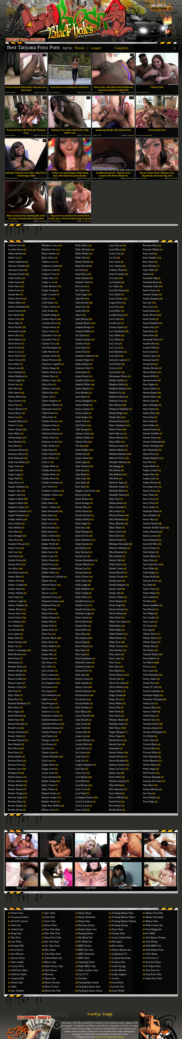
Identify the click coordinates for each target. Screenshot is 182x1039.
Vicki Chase (149, 740)
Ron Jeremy (115, 805)
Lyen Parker (115, 364)
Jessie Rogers (82, 417)
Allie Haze (13, 388)
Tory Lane (148, 670)
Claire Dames (48, 458)
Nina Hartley (115, 650)
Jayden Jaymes (82, 339)
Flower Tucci (48, 707)
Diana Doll (47, 609)
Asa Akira (13, 568)
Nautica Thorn (116, 597)
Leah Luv (80, 760)
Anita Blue (13, 531)
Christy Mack (48, 437)
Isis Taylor (80, 290)
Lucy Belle (114, 335)
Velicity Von (149, 719)
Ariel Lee (12, 552)
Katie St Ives (81, 535)
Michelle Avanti (117, 486)
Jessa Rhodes (82, 392)
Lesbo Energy (119, 966)
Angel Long (14, 474)
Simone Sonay (150, 437)
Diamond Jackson (50, 601)
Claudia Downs (49, 470)
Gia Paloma (47, 744)
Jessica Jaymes (82, 409)
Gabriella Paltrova (51, 724)
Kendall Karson (83, 601)
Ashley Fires (14, 580)
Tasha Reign (149, 572)
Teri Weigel (148, 613)
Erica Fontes (48, 670)
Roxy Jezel (148, 253)
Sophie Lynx (149, 478)
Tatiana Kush (149, 576)
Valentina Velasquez (153, 699)
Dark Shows (51, 970)
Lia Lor (113, 257)
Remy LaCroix (116, 769)
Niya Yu (113, 662)
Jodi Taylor (81, 425)
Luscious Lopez (117, 360)
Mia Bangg (114, 466)
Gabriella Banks (50, 719)
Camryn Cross (49, 274)
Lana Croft (80, 724)
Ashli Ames (14, 597)
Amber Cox (14, 425)
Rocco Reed (115, 793)
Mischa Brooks (116, 515)
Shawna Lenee (150, 380)
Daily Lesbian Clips (88, 970)
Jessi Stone (80, 396)
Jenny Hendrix (82, 388)
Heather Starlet (49, 801)
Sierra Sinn (148, 417)
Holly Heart (81, 245)
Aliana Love (14, 368)
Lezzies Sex (118, 986)
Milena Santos (116, 503)
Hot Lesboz (117, 945)
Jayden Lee (81, 343)
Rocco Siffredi (116, 797)
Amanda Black (15, 421)
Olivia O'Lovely (117, 683)
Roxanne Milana (151, 249)
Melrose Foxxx (116, 458)
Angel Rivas (14, 482)
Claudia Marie (49, 474)
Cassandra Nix (49, 339)
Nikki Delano (116, 638)
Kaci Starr (80, 486)
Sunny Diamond (151, 531)
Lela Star (79, 769)
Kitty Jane (80, 674)
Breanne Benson (16, 740)
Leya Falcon (115, 245)
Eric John (46, 666)
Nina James (115, 654)
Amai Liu (13, 417)
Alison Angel (14, 380)
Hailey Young (48, 781)
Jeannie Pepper (82, 360)
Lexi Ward (80, 793)
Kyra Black (81, 711)
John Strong (81, 429)
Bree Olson (13, 748)
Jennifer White (82, 384)
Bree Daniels (14, 744)
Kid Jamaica (81, 638)
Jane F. (78, 315)
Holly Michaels (83, 249)
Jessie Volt (80, 421)
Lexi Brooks (81, 785)
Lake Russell (81, 719)
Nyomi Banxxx (116, 674)
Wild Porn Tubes (19, 970)
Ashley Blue (14, 576)
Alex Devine (14, 315)
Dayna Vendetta (49, 568)
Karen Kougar (82, 503)
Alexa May (13, 323)
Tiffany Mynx (150, 638)
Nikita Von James (117, 621)
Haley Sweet (48, 785)
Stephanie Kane (150, 511)
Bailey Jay (13, 646)
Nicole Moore (116, 613)
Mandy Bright (116, 413)
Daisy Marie (48, 503)
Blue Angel (13, 711)
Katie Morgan (82, 531)
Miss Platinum (116, 519)
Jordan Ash (81, 454)
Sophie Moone (150, 482)
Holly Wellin (81, 253)
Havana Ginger (49, 797)
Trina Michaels (150, 674)
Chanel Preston (49, 360)
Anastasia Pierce (16, 454)
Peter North (115, 711)
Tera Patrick (149, 609)
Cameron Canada (50, 266)
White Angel (149, 769)
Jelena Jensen (82, 364)
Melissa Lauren (117, 445)
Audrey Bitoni (15, 609)
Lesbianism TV (119, 954)
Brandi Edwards (16, 724)
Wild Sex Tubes (19, 974)
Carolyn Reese (49, 327)
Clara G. (46, 462)
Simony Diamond (151, 441)
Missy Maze (115, 527)
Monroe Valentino (118, 548)
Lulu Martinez (116, 351)
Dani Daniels (48, 527)
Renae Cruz (115, 773)
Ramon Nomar (116, 752)
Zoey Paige (148, 801)
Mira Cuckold (116, 507)
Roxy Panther (149, 257)
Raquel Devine (116, 756)
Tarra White (149, 568)
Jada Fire (79, 298)
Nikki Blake (115, 629)
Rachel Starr (115, 744)
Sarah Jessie (149, 311)
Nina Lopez (115, 658)
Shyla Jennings (150, 405)
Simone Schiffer (151, 433)
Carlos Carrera (49, 306)
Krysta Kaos (81, 699)
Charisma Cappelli (51, 364)
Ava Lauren (14, 634)
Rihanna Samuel (117, 781)
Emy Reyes (47, 662)
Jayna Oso (80, 351)
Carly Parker (48, 311)
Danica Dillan (49, 535)
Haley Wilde (48, 789)
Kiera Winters (82, 646)
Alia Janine (13, 364)
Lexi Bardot (81, 777)
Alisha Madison (16, 376)
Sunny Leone (149, 535)
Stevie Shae (149, 519)
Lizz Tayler (114, 294)
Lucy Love (114, 347)
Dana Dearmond (50, 511)
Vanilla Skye (149, 715)
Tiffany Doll (149, 634)
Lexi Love (80, 789)
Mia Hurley (115, 470)
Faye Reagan (48, 703)
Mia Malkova (116, 474)
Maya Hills (114, 441)
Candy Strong (48, 290)
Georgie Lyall (48, 740)
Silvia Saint (148, 421)
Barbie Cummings (17, 650)
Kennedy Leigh (83, 613)
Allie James (14, 392)
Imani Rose (81, 274)
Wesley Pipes (149, 764)
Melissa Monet (116, 450)
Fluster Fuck (22, 857)
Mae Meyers (115, 405)
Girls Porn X (152, 958)
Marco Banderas (117, 425)
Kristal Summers (83, 691)
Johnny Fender (82, 437)
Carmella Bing (49, 315)
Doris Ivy (46, 634)
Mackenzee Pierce (118, 376)
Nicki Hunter (115, 601)
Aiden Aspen (14, 282)
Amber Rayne (15, 429)
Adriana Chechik (16, 266)
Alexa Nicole (14, 327)
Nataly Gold (115, 589)
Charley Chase (49, 380)
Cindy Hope (48, 450)
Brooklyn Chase (50, 245)
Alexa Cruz (13, 319)
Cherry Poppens (50, 400)
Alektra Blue (14, 302)
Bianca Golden (15, 679)
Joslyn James (82, 458)
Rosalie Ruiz (115, 809)
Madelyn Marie (117, 384)
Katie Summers (83, 540)
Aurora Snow (14, 613)
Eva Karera (47, 687)
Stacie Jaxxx (149, 499)
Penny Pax (114, 699)
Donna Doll (47, 625)
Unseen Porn (17, 966)
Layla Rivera (81, 748)
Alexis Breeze (15, 339)
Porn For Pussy (153, 962)
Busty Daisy (48, 257)
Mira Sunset (115, 511)
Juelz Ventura (82, 466)
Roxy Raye (148, 261)
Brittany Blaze (15, 801)
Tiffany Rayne (150, 642)
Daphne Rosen (49, 548)
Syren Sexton (149, 548)
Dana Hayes (48, 515)
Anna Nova (13, 540)
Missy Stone (115, 531)
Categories (121, 48)
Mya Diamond (116, 552)
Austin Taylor (15, 617)
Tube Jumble (17, 962)
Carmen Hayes (49, 319)
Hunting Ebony (85, 933)
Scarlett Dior (149, 343)
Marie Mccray (116, 433)
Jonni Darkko (82, 450)
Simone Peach (150, 429)
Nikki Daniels (116, 634)
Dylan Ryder (48, 642)
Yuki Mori (148, 785)
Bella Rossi (13, 658)
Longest (96, 48)
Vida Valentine (150, 756)
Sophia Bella (149, 466)
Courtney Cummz (50, 490)
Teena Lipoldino (151, 605)
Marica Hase (115, 429)
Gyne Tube (50, 921)
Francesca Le (48, 711)
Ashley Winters (15, 593)
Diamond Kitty (49, 605)
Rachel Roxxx (116, 740)
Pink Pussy (114, 728)
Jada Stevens (81, 302)
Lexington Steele (83, 797)
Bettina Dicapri (15, 670)
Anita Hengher (15, 535)
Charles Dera (48, 376)
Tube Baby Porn (53, 954)
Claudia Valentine (50, 482)
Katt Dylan (80, 548)
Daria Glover (48, 552)
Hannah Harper (49, 793)
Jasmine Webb (82, 331)
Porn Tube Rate (52, 929)
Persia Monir (115, 703)
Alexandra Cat (15, 331)
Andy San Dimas (16, 462)
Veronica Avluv (150, 724)
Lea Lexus (80, 752)
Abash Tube (17, 982)
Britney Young (15, 793)
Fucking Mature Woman (124, 921)
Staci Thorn (148, 495)
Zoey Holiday (149, 797)
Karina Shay (81, 507)
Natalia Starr (115, 580)
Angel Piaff (14, 478)
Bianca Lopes (15, 683)
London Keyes (116, 315)
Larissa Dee (81, 732)
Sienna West (149, 413)
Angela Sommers (16, 486)
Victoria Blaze (150, 744)
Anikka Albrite (15, 519)
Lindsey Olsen (116, 270)
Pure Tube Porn (52, 933)
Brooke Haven (15, 809)
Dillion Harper (49, 617)
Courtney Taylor (50, 495)
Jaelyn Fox (80, 306)
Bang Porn (22, 886)
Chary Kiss (47, 384)
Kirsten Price (81, 670)
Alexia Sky (13, 335)
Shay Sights (149, 384)
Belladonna (13, 662)
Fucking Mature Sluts (122, 913)
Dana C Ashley (49, 507)
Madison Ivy (115, 392)
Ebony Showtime (86, 917)
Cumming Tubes (86, 962)
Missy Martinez (117, 523)
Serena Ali (148, 364)
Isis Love (80, 286)
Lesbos (115, 978)
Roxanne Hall (149, 245)
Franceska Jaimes (50, 715)
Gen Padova (48, 736)
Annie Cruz (14, 548)
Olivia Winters (116, 687)
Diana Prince (48, 613)
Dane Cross (47, 523)
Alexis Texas (14, 360)
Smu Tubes (50, 950)
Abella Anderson (16, 261)
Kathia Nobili (82, 519)
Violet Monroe (150, 760)
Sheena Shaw (149, 396)
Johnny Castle (82, 433)
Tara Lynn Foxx (151, 564)
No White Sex (85, 941)
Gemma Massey (50, 732)
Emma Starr (48, 658)
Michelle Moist (116, 490)
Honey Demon (82, 261)
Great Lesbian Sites (121, 937)
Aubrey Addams (16, 605)
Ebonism (49, 974)
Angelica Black (15, 499)
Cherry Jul (47, 396)
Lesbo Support (119, 974)
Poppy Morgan (116, 732)
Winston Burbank (151, 777)
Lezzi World (118, 990)
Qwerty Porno (18, 958)
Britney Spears (15, 789)
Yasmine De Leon (152, 781)
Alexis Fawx (14, 343)
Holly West (81, 257)
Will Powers (149, 773)
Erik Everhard (49, 679)
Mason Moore (116, 437)
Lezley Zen (114, 253)
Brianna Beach (15, 760)
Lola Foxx (114, 306)
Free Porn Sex (153, 970)
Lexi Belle (80, 781)
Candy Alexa (48, 278)
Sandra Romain (150, 298)
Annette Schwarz (16, 544)
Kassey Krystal (82, 515)
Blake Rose (13, 699)
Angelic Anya (15, 490)
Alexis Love (14, 351)
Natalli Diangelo (117, 585)
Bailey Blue (14, 638)
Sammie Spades (151, 294)
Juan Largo (80, 462)
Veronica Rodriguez (153, 732)
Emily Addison (49, 646)
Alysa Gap (13, 405)
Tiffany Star (149, 646)
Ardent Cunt (160, 857)
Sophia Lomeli (150, 470)
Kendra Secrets (82, 609)
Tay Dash (147, 585)
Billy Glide (13, 695)
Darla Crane (48, 556)
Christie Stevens (50, 421)
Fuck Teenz (117, 929)
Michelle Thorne (117, 495)
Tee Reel (147, 601)
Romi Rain (114, 801)
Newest (79, 48)
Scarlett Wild (149, 347)
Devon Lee (47, 593)
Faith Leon (47, 699)
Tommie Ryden (150, 654)
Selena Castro (149, 356)
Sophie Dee (148, 474)
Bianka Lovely (15, 687)
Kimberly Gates (83, 662)
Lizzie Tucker (116, 298)
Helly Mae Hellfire (51, 805)
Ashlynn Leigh (15, 601)
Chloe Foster (48, 413)
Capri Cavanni (49, 294)
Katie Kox (80, 527)
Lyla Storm (114, 372)
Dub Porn (56, 886)
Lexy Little (81, 809)
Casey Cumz (48, 331)
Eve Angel (47, 691)
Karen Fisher (81, 499)
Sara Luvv (148, 306)
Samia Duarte (149, 290)
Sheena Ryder (150, 392)
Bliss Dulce (14, 707)
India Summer (82, 278)
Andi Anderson (15, 458)
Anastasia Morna (16, 450)
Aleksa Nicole (15, 298)
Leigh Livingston (84, 764)
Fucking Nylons (120, 925)
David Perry (48, 564)
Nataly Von (114, 593)
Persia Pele (114, 707)
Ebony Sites (84, 921)
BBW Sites (83, 958)
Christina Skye (49, 429)
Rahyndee (114, 748)
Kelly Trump (81, 593)
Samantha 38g (150, 278)
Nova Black (115, 670)
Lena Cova (80, 773)
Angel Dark (14, 470)
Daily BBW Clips (87, 966)
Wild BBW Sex (153, 945)
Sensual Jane (149, 360)
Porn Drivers (17, 954)
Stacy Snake (149, 507)
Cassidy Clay (48, 343)
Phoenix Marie (116, 719)
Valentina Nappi (151, 695)
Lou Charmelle (116, 331)
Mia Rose (114, 478)
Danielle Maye (49, 540)
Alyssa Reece (14, 413)
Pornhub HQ (125, 886)
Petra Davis (115, 715)
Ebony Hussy (85, 913)
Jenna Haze (81, 372)
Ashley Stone (14, 589)
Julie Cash (80, 478)
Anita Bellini (14, 527)
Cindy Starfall (49, 454)
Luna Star (114, 356)
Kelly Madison (82, 589)
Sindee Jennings (151, 445)
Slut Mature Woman (156, 937)
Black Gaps (50, 962)
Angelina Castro (16, 507)
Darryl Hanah (48, 560)
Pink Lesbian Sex (154, 925)
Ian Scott (79, 270)
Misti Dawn (115, 535)
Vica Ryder (148, 736)
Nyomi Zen (114, 679)
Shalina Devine (150, 368)
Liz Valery (114, 286)
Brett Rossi (13, 752)
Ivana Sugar (81, 294)
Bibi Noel (13, 691)
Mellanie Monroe (117, 454)
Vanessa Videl (150, 711)
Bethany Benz (15, 666)
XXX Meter (152, 954)
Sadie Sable (149, 270)
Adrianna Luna (15, 270)
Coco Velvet (48, 486)
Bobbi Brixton (15, 715)
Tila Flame (148, 650)
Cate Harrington (50, 347)
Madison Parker (117, 396)
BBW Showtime (86, 954)
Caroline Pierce (49, 323)
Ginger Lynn (48, 769)
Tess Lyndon (149, 617)
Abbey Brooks (15, 253)
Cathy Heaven (49, 351)
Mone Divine (115, 540)
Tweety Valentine (151, 691)
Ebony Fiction (52, 986)
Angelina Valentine (17, 511)
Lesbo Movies (119, 970)
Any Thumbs (17, 990)
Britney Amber (15, 781)
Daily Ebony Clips (54, 966)
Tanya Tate (148, 560)
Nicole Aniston (116, 609)
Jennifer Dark (82, 380)
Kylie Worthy (82, 707)
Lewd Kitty (117, 982)
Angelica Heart (15, 503)
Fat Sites (82, 978)
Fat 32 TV (83, 974)
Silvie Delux (149, 425)
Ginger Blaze (48, 764)
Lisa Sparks (115, 282)
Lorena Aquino (116, 327)
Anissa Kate (14, 523)
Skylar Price (149, 454)
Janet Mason (81, 319)
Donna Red (47, 629)
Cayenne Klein (49, 356)
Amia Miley (14, 433)
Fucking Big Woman (88, 982)
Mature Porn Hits (154, 913)
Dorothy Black (49, 638)
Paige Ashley (115, 691)
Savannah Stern (150, 339)
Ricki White (115, 777)
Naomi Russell (116, 572)
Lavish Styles (82, 744)
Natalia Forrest (116, 576)
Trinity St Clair (150, 687)
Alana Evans (14, 290)
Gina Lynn (47, 760)
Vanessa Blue (149, 707)
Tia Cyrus (148, 625)
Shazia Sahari (149, 388)
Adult (13, 986)
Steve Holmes (150, 515)
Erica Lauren (48, 674)
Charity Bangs (49, 368)
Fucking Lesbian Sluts (89, 986)
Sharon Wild (149, 376)
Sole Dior (147, 462)
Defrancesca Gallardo (52, 576)
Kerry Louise (82, 617)
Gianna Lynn (48, 752)
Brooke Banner (15, 805)
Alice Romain (15, 372)
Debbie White (49, 572)
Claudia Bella (48, 466)
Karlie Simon (82, 511)
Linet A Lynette (117, 274)
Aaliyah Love (15, 245)
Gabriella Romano (51, 728)
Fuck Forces (160, 886)
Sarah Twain (149, 319)
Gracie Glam (48, 773)
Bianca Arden (15, 674)
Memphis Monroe (118, 462)
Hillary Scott (48, 809)
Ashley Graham (16, 585)
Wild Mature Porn (155, 950)
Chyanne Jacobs (50, 441)
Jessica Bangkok (83, 400)
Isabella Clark (82, 282)
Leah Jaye (80, 756)
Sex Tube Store (52, 945)
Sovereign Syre (150, 486)
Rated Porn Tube (53, 937)
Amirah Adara (15, 437)
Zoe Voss (147, 793)
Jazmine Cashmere (84, 356)
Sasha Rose (148, 331)
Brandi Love (14, 728)
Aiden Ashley (15, 278)
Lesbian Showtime (121, 958)
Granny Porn (118, 933)
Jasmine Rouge (82, 327)
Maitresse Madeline (119, 409)
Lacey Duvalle (82, 715)
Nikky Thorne (116, 646)
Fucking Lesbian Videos (90, 990)
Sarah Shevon (149, 315)
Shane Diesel (149, 372)
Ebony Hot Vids (52, 990)
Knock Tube (51, 925)
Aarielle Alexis (15, 249)
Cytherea (46, 499)
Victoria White (150, 752)
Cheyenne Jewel (50, 409)
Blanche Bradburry (17, 703)
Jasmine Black (82, 323)
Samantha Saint (150, 286)
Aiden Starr (14, 286)
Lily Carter (114, 261)
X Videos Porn (153, 966)
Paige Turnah (115, 695)
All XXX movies (91, 857)
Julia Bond (80, 474)
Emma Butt (47, 650)
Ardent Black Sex (53, 958)
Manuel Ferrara (117, 421)
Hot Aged (117, 941)
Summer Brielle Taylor (154, 527)
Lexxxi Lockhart (83, 801)
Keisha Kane (81, 572)
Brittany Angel (15, 797)
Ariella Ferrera (15, 560)
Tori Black (148, 662)
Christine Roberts (50, 433)
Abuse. (121, 1037)
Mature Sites (152, 921)
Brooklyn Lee (48, 249)
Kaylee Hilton (82, 564)
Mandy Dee (115, 417)
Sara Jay (147, 302)
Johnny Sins (81, 441)
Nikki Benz (114, 625)
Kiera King (81, 642)
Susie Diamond (150, 540)
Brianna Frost (15, 764)
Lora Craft (114, 319)
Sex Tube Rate (52, 941)
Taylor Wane (149, 593)
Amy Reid (13, 445)
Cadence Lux (48, 261)
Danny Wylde (48, 544)
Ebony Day (50, 978)
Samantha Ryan (150, 282)
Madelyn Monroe (117, 388)
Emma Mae (47, 654)
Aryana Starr (14, 564)
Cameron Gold (49, 270)
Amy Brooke (14, 441)
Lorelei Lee (115, 323)
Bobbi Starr (14, 719)
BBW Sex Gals (85, 950)
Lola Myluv (115, 311)
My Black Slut (85, 937)
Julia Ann (80, 470)
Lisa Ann (113, 278)
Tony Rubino (149, 658)
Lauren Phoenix (83, 740)
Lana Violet (81, 728)
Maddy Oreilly (116, 380)
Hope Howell (82, 266)
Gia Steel (46, 748)
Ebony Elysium (52, 982)
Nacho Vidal (115, 560)
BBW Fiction (85, 945)
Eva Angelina (48, 683)
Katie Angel (81, 523)
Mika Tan (114, 499)
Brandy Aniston (16, 732)
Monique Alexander (119, 544)
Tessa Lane (148, 621)
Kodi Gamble (82, 683)
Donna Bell (47, 621)
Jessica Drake (82, 405)
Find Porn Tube (153, 974)
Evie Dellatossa (49, 695)
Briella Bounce (15, 777)
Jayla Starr (80, 347)
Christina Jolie (49, 425)
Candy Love (48, 282)
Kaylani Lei (81, 556)
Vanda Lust (148, 703)
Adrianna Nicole (16, 274)
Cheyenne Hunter (50, 405)
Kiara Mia (80, 634)
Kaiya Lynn (81, 495)
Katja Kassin (81, 544)
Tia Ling (147, 629)
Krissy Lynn (81, 687)
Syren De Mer (150, 544)
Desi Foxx (47, 589)
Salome (146, 274)
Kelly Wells (81, 597)
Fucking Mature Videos (123, 917)
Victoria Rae (149, 748)
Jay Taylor (80, 335)
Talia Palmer (149, 552)
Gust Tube (50, 917)
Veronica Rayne (151, 728)
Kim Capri (80, 654)
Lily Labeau (115, 266)
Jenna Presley (82, 376)
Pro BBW (150, 933)
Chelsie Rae (48, 392)
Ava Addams (14, 621)
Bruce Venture (49, 253)
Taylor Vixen (149, 589)
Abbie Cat (13, 257)
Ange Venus (14, 466)
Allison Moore (15, 396)
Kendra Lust (81, 605)
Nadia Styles (115, 564)
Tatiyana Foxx (150, 580)
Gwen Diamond (49, 777)
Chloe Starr (47, 417)
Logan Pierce (115, 302)
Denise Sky (47, 580)
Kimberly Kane (83, 666)
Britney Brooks (15, 785)
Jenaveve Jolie (82, 368)
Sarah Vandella (150, 323)
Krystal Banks (82, 703)
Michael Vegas (116, 482)
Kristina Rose (82, 695)
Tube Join (125, 857)
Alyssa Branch (15, 409)
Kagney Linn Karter (85, 490)
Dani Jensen (48, 531)
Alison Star (13, 384)
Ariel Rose (13, 556)
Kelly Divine (81, 576)
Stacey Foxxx (149, 490)
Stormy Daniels (150, 523)
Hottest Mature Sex (121, 950)
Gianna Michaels (50, 756)
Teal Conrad (149, 597)
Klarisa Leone (82, 679)
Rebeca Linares (117, 764)
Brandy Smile (15, 736)
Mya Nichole (115, 556)
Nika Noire (114, 617)
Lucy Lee (113, 343)
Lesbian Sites (118, 962)
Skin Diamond (150, 450)
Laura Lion (81, 736)
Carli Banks (48, 302)
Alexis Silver (14, 356)
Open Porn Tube (154, 978)
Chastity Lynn (49, 388)
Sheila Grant (149, 400)
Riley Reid (114, 785)
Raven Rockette (117, 760)
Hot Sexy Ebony (86, 925)
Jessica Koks (81, 413)
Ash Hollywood (16, 572)
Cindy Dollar (48, 445)
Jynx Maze (80, 482)
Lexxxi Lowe (82, 805)
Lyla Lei (113, 368)
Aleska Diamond (16, 306)
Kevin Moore (82, 621)
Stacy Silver (149, 503)
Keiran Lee (81, 568)
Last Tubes (91, 886)
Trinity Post (149, 683)
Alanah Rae (14, 294)
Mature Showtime (155, 917)
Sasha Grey (148, 327)
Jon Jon (79, 445)
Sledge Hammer (151, 458)
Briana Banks (14, 756)
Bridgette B (14, 773)
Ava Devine (14, 629)
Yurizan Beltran (150, 789)
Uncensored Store (56, 857)
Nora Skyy (114, 666)
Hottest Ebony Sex (87, 929)
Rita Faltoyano (116, 789)
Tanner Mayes (150, 556)
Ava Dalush (14, 625)
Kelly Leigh (81, 585)
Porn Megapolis (153, 929)
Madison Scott (116, 400)
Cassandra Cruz (49, 335)
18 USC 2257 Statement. (105, 1037)
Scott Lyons (149, 351)
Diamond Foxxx (50, 597)
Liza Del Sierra (116, 290)
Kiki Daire (80, 650)
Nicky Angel (115, 605)
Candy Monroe (49, 286)
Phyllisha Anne (116, 724)
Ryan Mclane (149, 266)
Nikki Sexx (114, 642)
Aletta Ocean (14, 311)
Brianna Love (15, 769)
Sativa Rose (149, 335)
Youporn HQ (17, 978)
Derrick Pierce (49, 585)
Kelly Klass (81, 580)
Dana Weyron (48, 519)
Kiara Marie (81, 629)
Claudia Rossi (49, 478)
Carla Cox (47, 298)
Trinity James (149, 679)
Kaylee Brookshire (84, 560)
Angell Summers (16, 515)
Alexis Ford (14, 347)
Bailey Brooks (15, 642)
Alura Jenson (14, 400)
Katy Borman (82, 552)
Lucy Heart (114, 339)
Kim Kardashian (83, 658)
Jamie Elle (80, 311)
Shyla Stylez (149, 409)
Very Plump (152, 941)
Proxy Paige (115, 736)
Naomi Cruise (116, 568)
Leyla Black (115, 249)
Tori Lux (147, 666)
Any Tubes (50, 913)
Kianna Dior (81, 625)
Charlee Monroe (50, 372)
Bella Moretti (14, 654)
